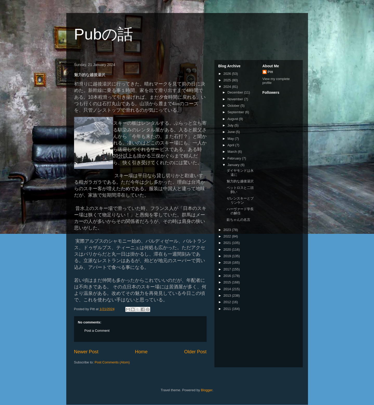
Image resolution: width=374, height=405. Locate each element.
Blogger (206, 390)
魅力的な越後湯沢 (240, 181)
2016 (228, 276)
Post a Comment (97, 331)
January (233, 165)
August (233, 119)
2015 (228, 282)
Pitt (270, 72)
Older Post (195, 351)
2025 (228, 80)
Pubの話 (103, 34)
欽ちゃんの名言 (238, 220)
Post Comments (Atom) (112, 362)
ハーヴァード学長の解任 (240, 211)
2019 (228, 256)
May (231, 139)
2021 (228, 243)
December (235, 92)
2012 (228, 302)
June (231, 132)
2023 (228, 230)
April (231, 145)
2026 (228, 74)
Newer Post (86, 351)
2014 (228, 289)
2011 (228, 309)
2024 (228, 87)
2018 (228, 262)
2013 (228, 295)
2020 (228, 249)
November (235, 99)
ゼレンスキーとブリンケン (240, 200)
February (234, 158)
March (232, 152)
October (233, 106)
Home (141, 351)
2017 (228, 269)
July (230, 125)
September (236, 112)
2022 (228, 236)
